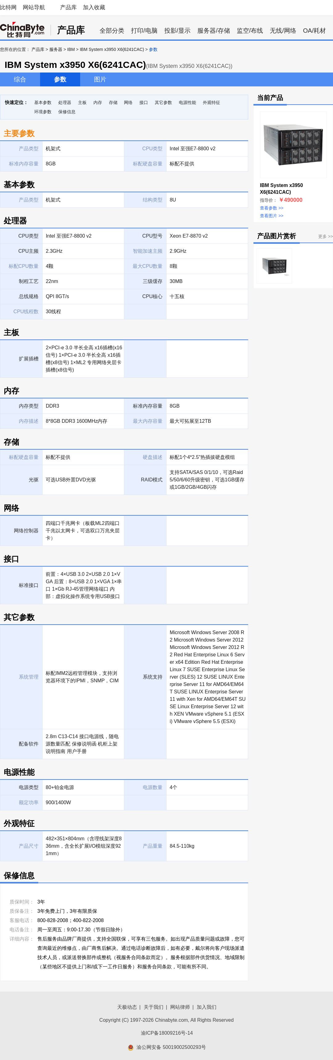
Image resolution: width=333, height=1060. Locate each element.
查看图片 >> (271, 215)
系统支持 (152, 677)
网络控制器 (26, 530)
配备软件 (29, 743)
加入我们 (206, 1007)
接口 (143, 102)
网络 (128, 102)
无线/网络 (283, 30)
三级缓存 (152, 281)
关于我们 (153, 1007)
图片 (100, 79)
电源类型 (29, 787)
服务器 (55, 49)
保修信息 (67, 111)
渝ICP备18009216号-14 (167, 1033)
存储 (113, 102)
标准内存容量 (147, 406)
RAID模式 (151, 479)
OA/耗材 (314, 30)
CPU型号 (152, 236)
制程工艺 (29, 281)
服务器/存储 (213, 30)
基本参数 (42, 102)
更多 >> (325, 236)
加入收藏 (94, 7)
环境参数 (42, 111)
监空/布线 (250, 30)
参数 (60, 79)
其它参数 (163, 102)
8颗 (173, 266)
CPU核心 (152, 296)
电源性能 (187, 102)
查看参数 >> (271, 208)
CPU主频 (28, 251)
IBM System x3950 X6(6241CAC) (112, 49)
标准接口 (29, 585)
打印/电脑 (144, 30)
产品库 (68, 7)
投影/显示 (177, 30)
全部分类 (112, 30)
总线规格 (29, 296)
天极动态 (127, 1007)
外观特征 (211, 102)
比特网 (8, 7)
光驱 (34, 479)
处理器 (64, 102)
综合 (20, 79)
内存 (97, 102)
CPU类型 (28, 236)
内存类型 (29, 406)
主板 (82, 102)
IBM (71, 49)
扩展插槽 (29, 358)
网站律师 (180, 1007)
